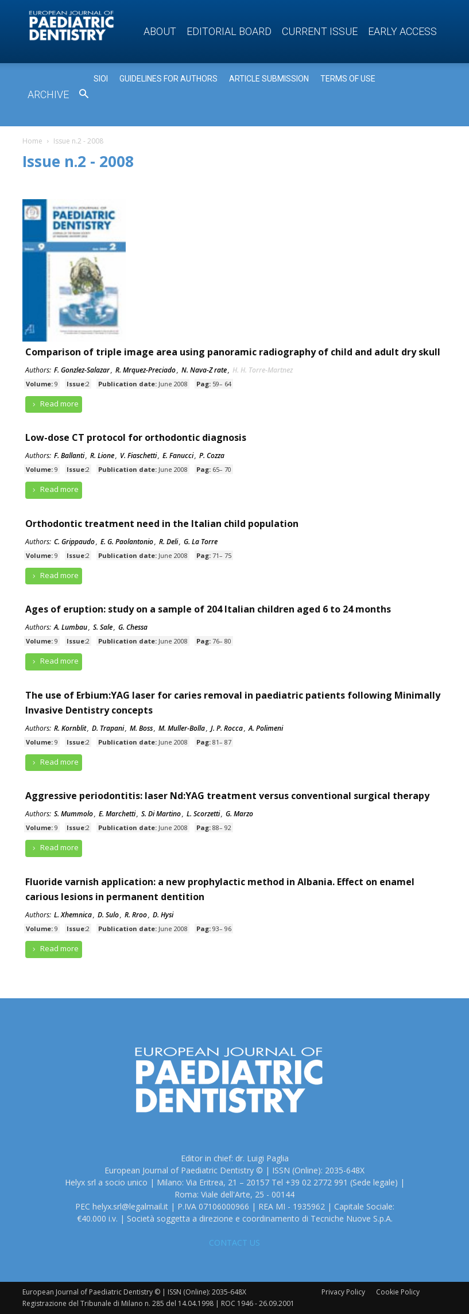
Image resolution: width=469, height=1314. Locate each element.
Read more (54, 403)
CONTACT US (234, 1242)
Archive (48, 94)
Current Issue (320, 31)
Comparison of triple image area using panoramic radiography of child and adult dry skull (232, 352)
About (160, 31)
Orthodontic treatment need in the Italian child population (162, 523)
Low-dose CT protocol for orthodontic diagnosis (135, 437)
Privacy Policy (343, 1292)
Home (32, 141)
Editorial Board (229, 31)
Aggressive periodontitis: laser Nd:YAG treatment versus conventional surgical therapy (227, 795)
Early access (402, 31)
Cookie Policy (398, 1292)
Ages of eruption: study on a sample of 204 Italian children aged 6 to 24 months (208, 609)
